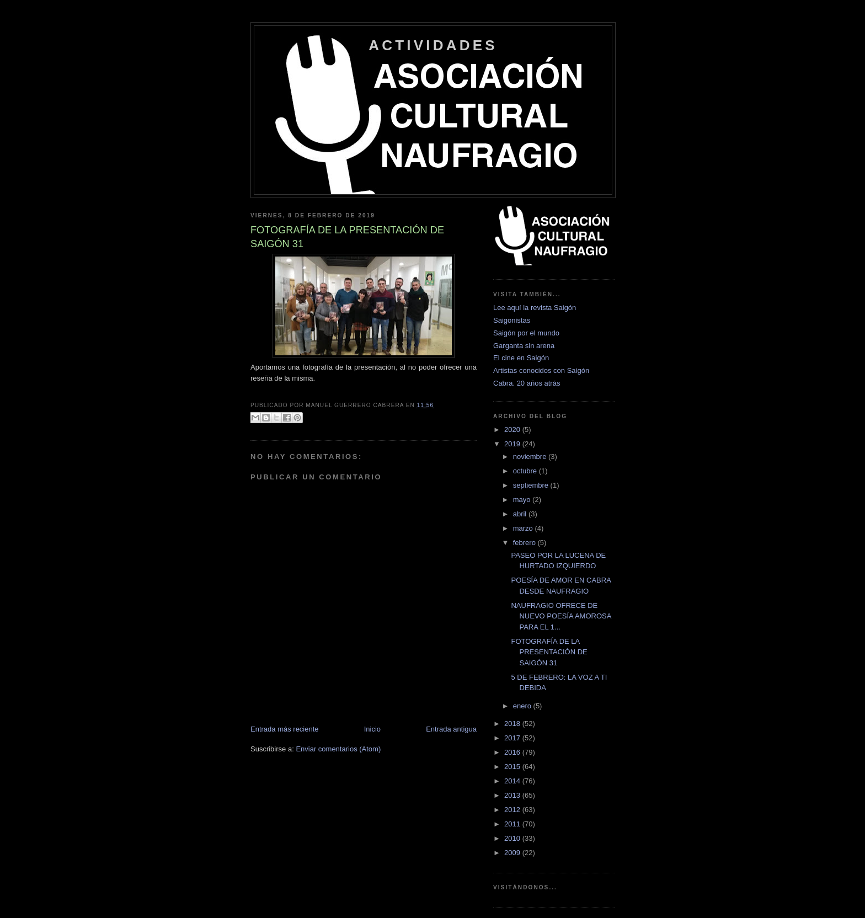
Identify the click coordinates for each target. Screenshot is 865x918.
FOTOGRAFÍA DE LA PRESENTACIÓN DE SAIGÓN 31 (549, 652)
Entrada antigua (451, 729)
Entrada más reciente (284, 729)
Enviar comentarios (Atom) (338, 749)
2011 (513, 824)
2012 (513, 809)
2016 (513, 752)
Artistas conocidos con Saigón (541, 370)
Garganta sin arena (523, 345)
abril (520, 514)
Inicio (372, 729)
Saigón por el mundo (526, 333)
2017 (513, 738)
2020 (513, 429)
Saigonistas (511, 320)
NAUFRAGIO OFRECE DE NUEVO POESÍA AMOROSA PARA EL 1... (561, 616)
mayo (522, 499)
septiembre (532, 485)
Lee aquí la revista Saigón (534, 307)
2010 (513, 838)
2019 (513, 444)
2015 (513, 766)
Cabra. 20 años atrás (526, 383)
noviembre (530, 456)
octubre (526, 471)
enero (523, 706)
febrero (525, 542)
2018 (513, 723)
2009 (513, 852)
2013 (513, 795)
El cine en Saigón (521, 358)
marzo (524, 528)
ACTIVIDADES (433, 45)
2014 (513, 781)
